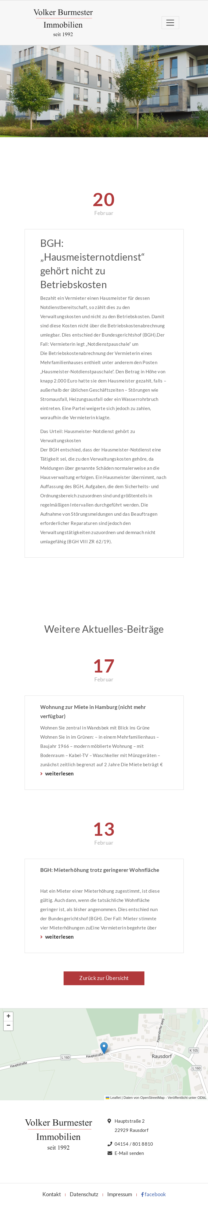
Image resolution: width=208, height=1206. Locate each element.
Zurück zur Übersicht (103, 978)
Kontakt (51, 1194)
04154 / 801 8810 (134, 1144)
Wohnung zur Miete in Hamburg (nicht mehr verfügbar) (93, 711)
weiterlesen (59, 773)
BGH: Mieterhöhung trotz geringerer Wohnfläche (99, 870)
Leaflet (113, 1097)
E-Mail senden (129, 1153)
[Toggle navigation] (170, 22)
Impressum (119, 1194)
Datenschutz (84, 1194)
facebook (153, 1194)
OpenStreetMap (152, 1097)
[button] (104, 1048)
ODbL (202, 1097)
